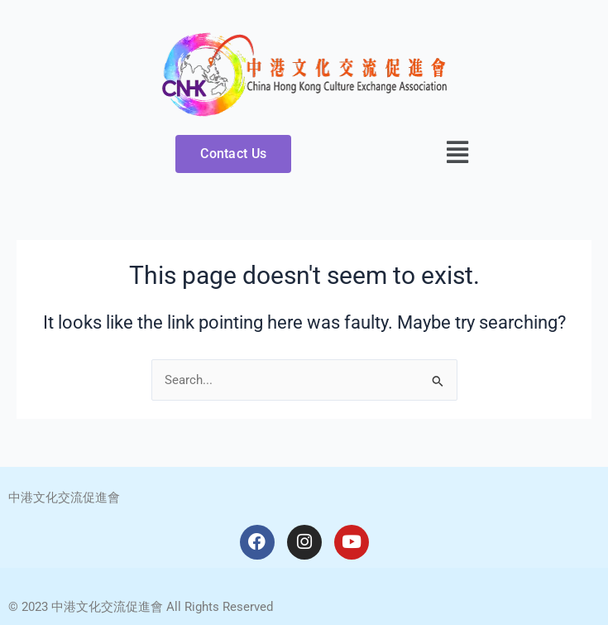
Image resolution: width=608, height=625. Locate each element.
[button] (458, 152)
